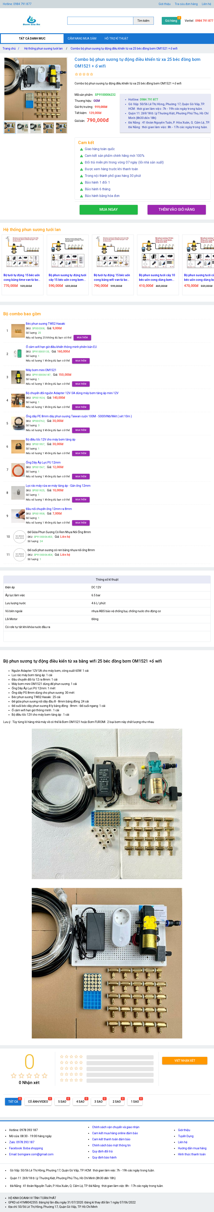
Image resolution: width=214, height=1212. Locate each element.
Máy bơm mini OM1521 (41, 370)
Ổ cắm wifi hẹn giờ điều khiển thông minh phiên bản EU (61, 347)
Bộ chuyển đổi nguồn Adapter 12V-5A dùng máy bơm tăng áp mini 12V (72, 393)
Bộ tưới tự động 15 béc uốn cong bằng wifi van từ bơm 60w (112, 277)
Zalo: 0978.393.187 (21, 1142)
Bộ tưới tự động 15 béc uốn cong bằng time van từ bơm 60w (22, 277)
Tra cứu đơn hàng (186, 4)
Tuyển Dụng (186, 1136)
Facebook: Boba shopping (26, 1148)
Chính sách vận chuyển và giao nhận (115, 1127)
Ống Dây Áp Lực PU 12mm (43, 462)
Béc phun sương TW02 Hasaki (45, 323)
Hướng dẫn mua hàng (192, 1148)
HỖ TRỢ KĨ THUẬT (116, 38)
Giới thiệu (165, 4)
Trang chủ (12, 48)
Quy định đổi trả (102, 1151)
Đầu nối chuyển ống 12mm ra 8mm (49, 509)
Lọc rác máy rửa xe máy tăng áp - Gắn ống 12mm (58, 485)
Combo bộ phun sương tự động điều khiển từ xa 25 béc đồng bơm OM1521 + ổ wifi (124, 48)
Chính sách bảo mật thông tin (111, 1145)
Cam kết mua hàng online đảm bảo (115, 1133)
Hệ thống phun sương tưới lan (43, 48)
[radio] (13, 1075)
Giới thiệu (184, 1130)
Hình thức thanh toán (192, 1154)
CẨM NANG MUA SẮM (82, 38)
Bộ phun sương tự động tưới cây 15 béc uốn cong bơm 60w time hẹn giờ (68, 277)
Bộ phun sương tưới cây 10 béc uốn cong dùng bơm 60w (157, 277)
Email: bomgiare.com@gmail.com (31, 1154)
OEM (96, 100)
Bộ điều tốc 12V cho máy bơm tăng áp (50, 439)
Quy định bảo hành (104, 1157)
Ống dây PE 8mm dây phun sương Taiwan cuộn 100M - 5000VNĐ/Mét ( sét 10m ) (79, 416)
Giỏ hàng (171, 20)
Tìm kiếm (143, 20)
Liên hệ (206, 4)
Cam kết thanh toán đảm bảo (111, 1139)
